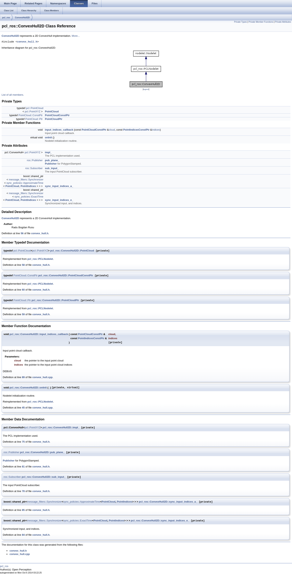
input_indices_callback (59, 129)
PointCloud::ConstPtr (30, 115)
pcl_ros (6, 17)
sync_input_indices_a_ (59, 186)
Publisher (51, 163)
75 (23, 441)
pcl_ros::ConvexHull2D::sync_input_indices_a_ (168, 501)
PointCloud (52, 111)
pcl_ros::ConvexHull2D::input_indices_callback (39, 334)
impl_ (48, 152)
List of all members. (13, 94)
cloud (112, 129)
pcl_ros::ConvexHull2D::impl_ (61, 427)
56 (22, 233)
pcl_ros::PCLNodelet (40, 258)
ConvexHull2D (22, 17)
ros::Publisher (34, 160)
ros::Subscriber (33, 168)
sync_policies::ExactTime (28, 196)
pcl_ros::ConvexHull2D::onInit (28, 387)
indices (156, 129)
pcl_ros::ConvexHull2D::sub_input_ (44, 477)
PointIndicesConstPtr (136, 129)
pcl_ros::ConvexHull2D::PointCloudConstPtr (65, 275)
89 (23, 377)
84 (23, 534)
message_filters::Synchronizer (26, 179)
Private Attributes (283, 22)
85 (23, 510)
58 (23, 264)
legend (146, 89)
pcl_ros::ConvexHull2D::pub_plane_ (42, 452)
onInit (48, 137)
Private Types (240, 22)
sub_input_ (52, 168)
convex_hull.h (27, 42)
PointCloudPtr (53, 118)
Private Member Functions (261, 22)
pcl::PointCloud (34, 108)
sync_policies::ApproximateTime (24, 182)
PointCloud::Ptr (33, 118)
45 (23, 407)
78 (23, 491)
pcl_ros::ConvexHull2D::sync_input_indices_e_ (160, 520)
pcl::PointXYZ (32, 111)
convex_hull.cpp (42, 377)
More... (76, 35)
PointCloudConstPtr (57, 115)
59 (23, 314)
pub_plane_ (52, 160)
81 (23, 466)
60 (23, 289)
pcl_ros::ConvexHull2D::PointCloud (72, 250)
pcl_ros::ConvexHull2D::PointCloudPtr (55, 300)
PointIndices (28, 186)
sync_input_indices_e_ (59, 199)
